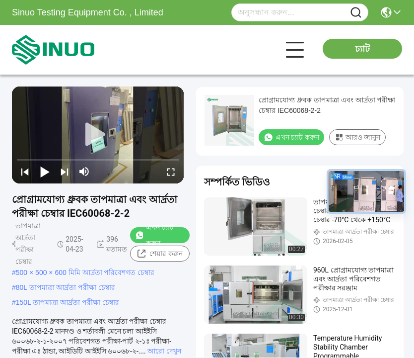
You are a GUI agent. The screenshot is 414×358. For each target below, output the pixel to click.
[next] (64, 171)
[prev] (25, 171)
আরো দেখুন (164, 351)
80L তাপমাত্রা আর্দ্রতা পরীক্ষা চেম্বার (65, 287)
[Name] (356, 12)
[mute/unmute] (84, 171)
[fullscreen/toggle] (171, 171)
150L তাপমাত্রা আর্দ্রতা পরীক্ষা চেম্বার (67, 302)
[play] (97, 134)
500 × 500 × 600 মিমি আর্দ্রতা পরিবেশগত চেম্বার (85, 272)
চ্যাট (362, 49)
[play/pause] (45, 171)
